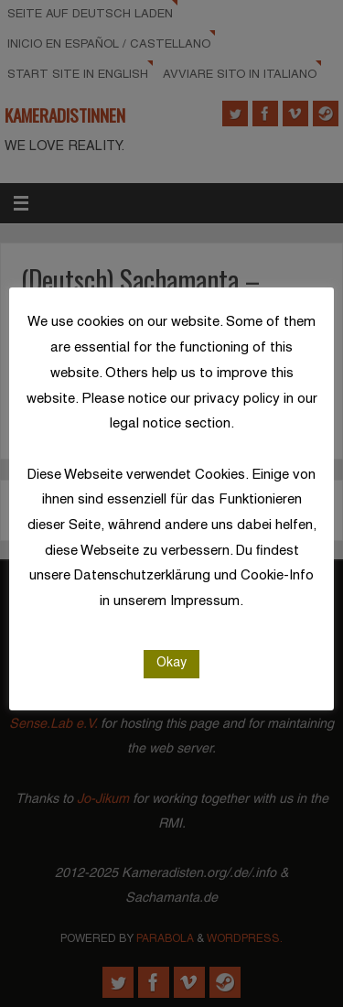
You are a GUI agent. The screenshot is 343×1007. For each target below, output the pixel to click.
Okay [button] (171, 663)
